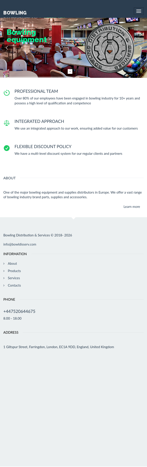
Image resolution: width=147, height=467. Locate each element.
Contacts (14, 285)
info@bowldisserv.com (19, 244)
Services (14, 278)
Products (14, 271)
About (12, 263)
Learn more (132, 207)
